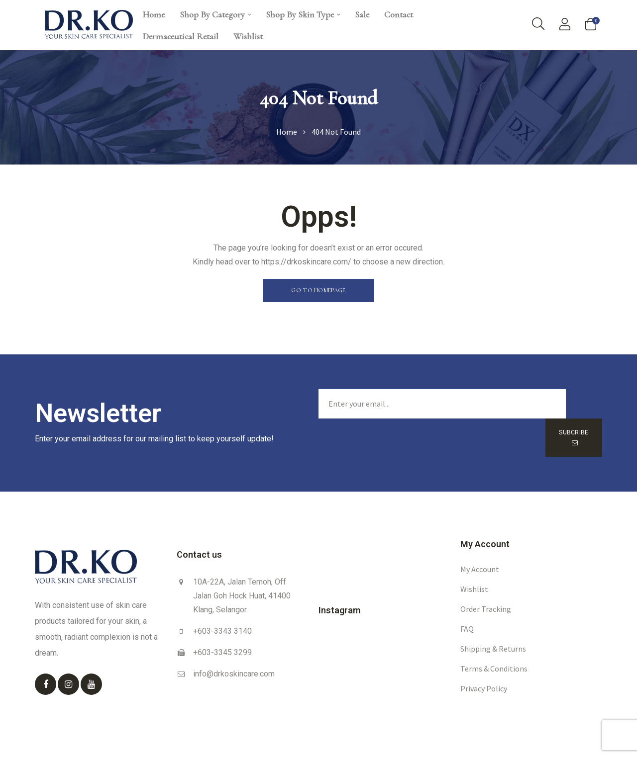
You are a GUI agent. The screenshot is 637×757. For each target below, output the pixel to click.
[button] (318, 290)
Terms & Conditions (494, 646)
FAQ (467, 606)
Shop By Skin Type (303, 14)
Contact (398, 14)
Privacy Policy (483, 666)
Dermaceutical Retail (180, 36)
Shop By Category (215, 14)
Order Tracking (485, 586)
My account (479, 547)
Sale (362, 14)
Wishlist (248, 36)
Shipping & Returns (493, 626)
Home (154, 14)
